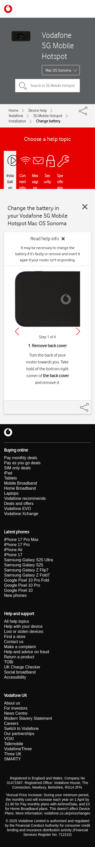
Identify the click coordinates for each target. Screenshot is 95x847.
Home (13, 110)
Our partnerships (19, 733)
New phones (15, 595)
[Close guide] (84, 206)
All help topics (16, 621)
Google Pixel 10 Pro (22, 585)
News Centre (15, 713)
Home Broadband (20, 488)
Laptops (11, 493)
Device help (37, 110)
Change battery (48, 121)
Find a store (14, 636)
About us (12, 703)
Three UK (12, 754)
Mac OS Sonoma (58, 70)
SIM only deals (17, 468)
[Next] (78, 331)
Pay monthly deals (20, 458)
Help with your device (23, 626)
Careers (11, 723)
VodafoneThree (18, 749)
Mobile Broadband (20, 483)
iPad (8, 473)
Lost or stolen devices (23, 631)
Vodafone (16, 116)
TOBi (8, 662)
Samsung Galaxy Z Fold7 (27, 575)
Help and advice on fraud (26, 652)
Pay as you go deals (22, 463)
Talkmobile (13, 744)
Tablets (10, 478)
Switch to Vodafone (21, 728)
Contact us (13, 642)
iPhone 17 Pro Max (21, 539)
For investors (15, 708)
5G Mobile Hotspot (47, 116)
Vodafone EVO (17, 508)
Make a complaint (20, 647)
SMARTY (12, 759)
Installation (17, 121)
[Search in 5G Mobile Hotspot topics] (47, 85)
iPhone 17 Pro (17, 544)
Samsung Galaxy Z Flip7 (26, 570)
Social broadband (20, 672)
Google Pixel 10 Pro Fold (26, 580)
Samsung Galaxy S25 (23, 565)
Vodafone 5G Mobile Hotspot (58, 45)
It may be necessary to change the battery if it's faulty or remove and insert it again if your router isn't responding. (47, 254)
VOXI (9, 739)
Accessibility (15, 677)
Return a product (19, 657)
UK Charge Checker (22, 667)
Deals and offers (18, 503)
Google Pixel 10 (18, 590)
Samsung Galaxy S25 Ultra (28, 560)
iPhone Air (13, 550)
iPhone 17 (13, 555)
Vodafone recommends (25, 498)
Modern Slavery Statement (28, 718)
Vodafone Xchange (21, 514)
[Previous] (17, 331)
